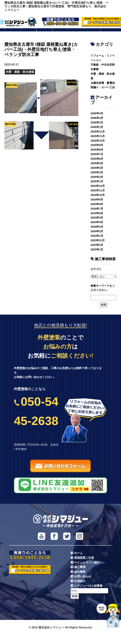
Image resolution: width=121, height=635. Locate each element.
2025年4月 (97, 167)
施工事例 (80, 567)
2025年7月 (97, 154)
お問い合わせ (82, 576)
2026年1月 (97, 127)
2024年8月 (97, 204)
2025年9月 (97, 145)
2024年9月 (97, 199)
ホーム (78, 553)
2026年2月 (97, 122)
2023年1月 (97, 249)
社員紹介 (80, 581)
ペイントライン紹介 (87, 562)
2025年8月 (97, 149)
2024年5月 (97, 217)
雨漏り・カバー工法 (103, 87)
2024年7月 (97, 208)
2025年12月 (98, 131)
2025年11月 (98, 136)
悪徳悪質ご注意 (84, 557)
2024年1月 (97, 235)
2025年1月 (97, 181)
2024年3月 (97, 226)
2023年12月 (98, 240)
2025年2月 (97, 177)
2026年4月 (97, 113)
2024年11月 (98, 190)
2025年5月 (97, 163)
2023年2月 (97, 244)
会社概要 (80, 571)
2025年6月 (97, 158)
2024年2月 (97, 231)
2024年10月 (98, 195)
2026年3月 (97, 117)
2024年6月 (97, 213)
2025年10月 (98, 140)
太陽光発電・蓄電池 (103, 82)
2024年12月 (98, 185)
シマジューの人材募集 (88, 585)
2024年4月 (97, 222)
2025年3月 (97, 172)
